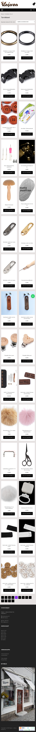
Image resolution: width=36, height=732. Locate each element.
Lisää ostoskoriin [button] (9, 57)
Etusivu (2, 14)
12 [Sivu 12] (9, 600)
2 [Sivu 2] (9, 597)
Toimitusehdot (4, 655)
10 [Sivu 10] (2, 600)
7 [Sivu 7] (26, 597)
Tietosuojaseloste (5, 653)
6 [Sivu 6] (23, 597)
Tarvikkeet (7, 14)
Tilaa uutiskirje (4, 658)
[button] (33, 296)
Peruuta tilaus (4, 659)
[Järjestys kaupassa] (25, 21)
